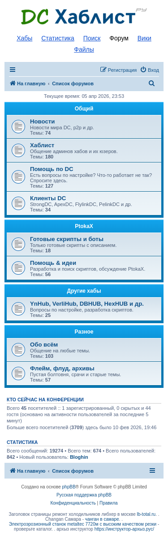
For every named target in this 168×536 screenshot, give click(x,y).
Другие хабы (84, 291)
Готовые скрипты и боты (66, 239)
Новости (42, 121)
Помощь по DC (51, 169)
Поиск (92, 38)
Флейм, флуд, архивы (62, 368)
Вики (144, 38)
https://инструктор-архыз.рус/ (124, 529)
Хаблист (42, 145)
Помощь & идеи (53, 262)
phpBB (69, 486)
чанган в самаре (102, 519)
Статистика (57, 38)
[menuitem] (149, 70)
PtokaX (84, 226)
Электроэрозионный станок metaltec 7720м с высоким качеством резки (82, 524)
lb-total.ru (146, 514)
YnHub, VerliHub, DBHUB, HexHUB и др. (87, 303)
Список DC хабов (84, 16)
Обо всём (44, 344)
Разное (84, 332)
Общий (84, 108)
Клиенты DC (48, 198)
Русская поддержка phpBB (84, 494)
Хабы (24, 38)
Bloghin (79, 457)
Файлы (84, 49)
